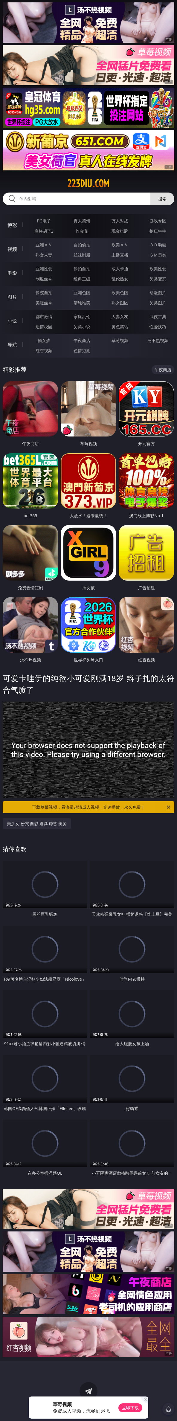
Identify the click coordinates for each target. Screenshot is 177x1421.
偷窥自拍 (44, 292)
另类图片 (157, 303)
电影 (12, 273)
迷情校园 (44, 326)
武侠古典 (157, 316)
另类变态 (157, 279)
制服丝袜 (44, 279)
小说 (12, 321)
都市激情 (44, 316)
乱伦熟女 (120, 279)
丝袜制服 (82, 255)
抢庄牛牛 (157, 231)
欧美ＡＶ (120, 245)
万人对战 (120, 221)
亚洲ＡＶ (44, 245)
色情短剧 (82, 350)
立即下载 (130, 1408)
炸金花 (82, 231)
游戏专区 (157, 221)
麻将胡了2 (44, 231)
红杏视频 (44, 350)
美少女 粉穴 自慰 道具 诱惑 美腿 (37, 823)
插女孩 (44, 340)
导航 (12, 344)
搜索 (162, 199)
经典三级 (82, 279)
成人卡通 (120, 268)
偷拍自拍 (82, 268)
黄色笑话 (120, 326)
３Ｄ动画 (157, 245)
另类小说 (82, 326)
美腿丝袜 (44, 303)
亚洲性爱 (44, 268)
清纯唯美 (82, 303)
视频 (12, 249)
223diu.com (88, 184)
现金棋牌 (120, 231)
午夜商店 (82, 340)
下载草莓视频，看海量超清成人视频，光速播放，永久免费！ (101, 807)
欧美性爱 (157, 268)
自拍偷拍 (82, 245)
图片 (12, 297)
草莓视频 (120, 340)
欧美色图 (120, 292)
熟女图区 (120, 303)
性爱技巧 (157, 326)
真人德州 (82, 221)
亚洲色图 (82, 292)
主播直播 (120, 255)
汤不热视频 (157, 340)
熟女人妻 (44, 255)
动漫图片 (157, 292)
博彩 (12, 225)
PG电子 (44, 221)
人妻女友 (120, 316)
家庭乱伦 (82, 316)
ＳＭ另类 (157, 255)
